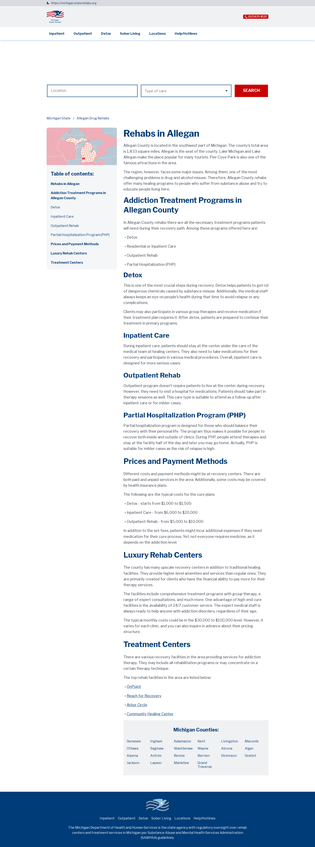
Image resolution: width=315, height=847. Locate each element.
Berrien (204, 756)
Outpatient (83, 34)
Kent (201, 741)
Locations (157, 34)
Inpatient (56, 34)
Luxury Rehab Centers (69, 253)
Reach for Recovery (144, 696)
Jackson (133, 763)
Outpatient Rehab (65, 226)
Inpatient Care (62, 216)
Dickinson (229, 756)
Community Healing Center (150, 714)
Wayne (203, 748)
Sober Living (130, 34)
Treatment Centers (67, 263)
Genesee (134, 741)
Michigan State (59, 118)
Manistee (181, 763)
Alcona (226, 748)
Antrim (155, 756)
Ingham (156, 741)
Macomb (252, 741)
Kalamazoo (182, 741)
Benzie (179, 756)
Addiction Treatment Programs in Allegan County (78, 195)
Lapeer (156, 763)
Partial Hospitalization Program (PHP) (80, 235)
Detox (106, 34)
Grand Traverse (205, 765)
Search (251, 90)
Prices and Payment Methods (75, 244)
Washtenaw (183, 748)
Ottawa (132, 748)
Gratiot (250, 756)
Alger (249, 748)
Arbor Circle (137, 705)
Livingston (229, 741)
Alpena (132, 756)
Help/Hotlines (186, 34)
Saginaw (157, 748)
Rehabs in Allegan (65, 184)
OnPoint (134, 686)
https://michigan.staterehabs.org (74, 3)
